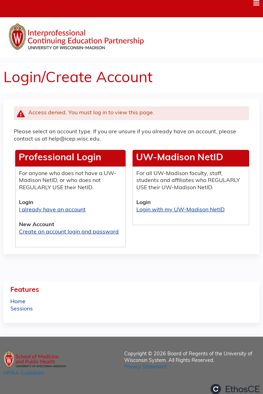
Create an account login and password (69, 232)
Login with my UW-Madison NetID (180, 210)
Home (18, 302)
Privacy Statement (145, 367)
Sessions (21, 309)
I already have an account (52, 210)
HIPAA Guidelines (23, 373)
